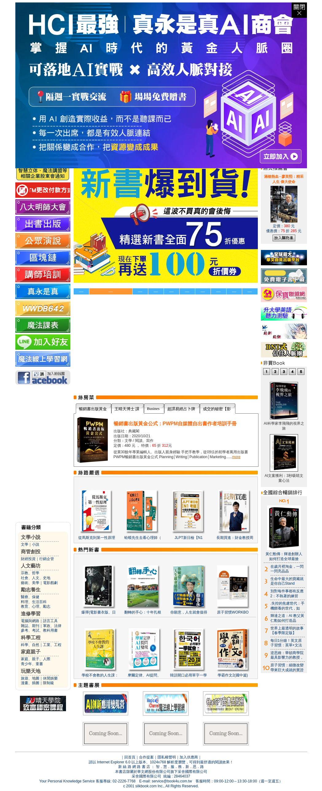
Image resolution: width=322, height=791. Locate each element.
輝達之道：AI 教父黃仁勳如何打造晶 (287, 618)
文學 (24, 544)
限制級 (48, 683)
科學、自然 (30, 645)
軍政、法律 (52, 626)
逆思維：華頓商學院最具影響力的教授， (287, 655)
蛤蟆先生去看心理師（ (142, 538)
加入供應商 (189, 757)
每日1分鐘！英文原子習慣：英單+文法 (286, 643)
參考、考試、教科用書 (39, 630)
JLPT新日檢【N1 (189, 538)
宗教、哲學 (30, 573)
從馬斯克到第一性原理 (96, 538)
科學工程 (31, 637)
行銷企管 (46, 559)
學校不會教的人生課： (100, 675)
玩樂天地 (31, 671)
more (236, 457)
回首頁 (129, 757)
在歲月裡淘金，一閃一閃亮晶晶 (287, 569)
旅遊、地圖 (30, 678)
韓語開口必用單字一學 (188, 675)
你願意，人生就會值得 (188, 612)
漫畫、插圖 (30, 683)
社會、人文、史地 (35, 578)
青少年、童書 (32, 664)
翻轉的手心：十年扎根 (142, 612)
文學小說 (31, 537)
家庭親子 (31, 651)
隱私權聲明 (166, 757)
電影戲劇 (50, 583)
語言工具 (50, 621)
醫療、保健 (30, 597)
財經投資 (28, 559)
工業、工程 (52, 645)
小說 (35, 544)
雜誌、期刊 (30, 626)
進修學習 (31, 613)
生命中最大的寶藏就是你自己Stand (287, 581)
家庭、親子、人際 (35, 659)
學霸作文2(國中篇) (233, 675)
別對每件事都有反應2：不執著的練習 (287, 593)
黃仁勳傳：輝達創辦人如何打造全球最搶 (284, 556)
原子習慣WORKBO (233, 612)
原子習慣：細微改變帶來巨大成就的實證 (287, 667)
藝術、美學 (30, 583)
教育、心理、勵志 (35, 606)
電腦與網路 (30, 621)
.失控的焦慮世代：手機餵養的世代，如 (287, 605)
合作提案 (146, 757)
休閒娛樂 (50, 678)
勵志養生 (31, 589)
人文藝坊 (31, 565)
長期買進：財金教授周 (234, 538)
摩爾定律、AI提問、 (144, 675)
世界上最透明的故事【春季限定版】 (287, 630)
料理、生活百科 (34, 602)
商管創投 (31, 551)
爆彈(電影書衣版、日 (98, 612)
